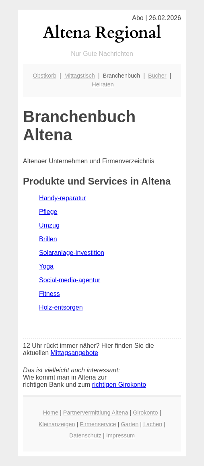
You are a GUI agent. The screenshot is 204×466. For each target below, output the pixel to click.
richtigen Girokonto (119, 384)
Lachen (152, 424)
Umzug (49, 225)
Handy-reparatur (62, 198)
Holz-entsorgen (61, 307)
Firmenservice (98, 424)
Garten (129, 424)
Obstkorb (44, 75)
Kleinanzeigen (57, 424)
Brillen (48, 239)
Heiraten (102, 84)
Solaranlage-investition (71, 252)
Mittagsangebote (74, 352)
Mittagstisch (79, 75)
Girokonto (145, 412)
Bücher (157, 75)
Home (50, 412)
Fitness (49, 293)
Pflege (48, 211)
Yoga (46, 266)
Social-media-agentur (69, 280)
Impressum (120, 435)
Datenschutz (85, 435)
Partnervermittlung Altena (95, 412)
